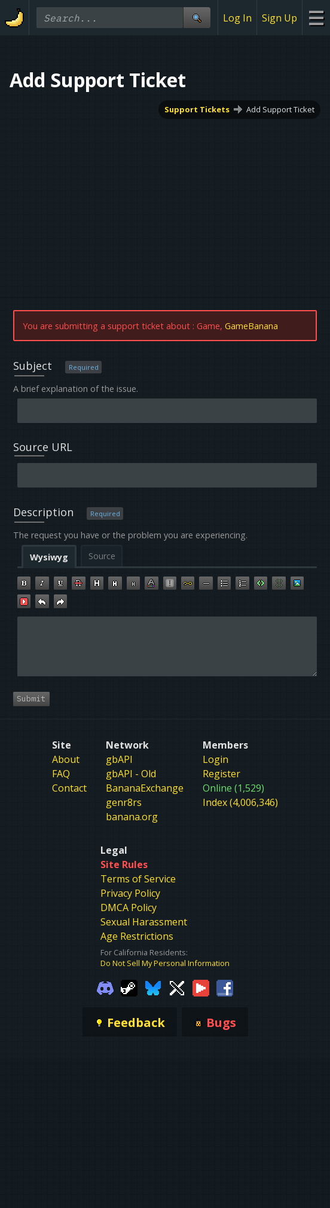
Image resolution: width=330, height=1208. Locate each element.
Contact (69, 788)
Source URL (42, 447)
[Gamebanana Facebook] (224, 987)
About (66, 759)
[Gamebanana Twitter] (177, 987)
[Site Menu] (316, 17)
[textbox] (167, 646)
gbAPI (119, 759)
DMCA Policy (128, 907)
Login (215, 759)
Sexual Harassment (143, 921)
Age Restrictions (136, 936)
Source (101, 556)
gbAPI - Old (131, 773)
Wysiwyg (49, 557)
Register (221, 773)
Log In (237, 17)
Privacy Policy (130, 893)
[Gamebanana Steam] (129, 987)
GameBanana (251, 326)
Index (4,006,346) (240, 802)
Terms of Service (138, 878)
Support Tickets (197, 109)
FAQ (61, 773)
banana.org (132, 816)
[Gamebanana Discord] (105, 987)
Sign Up (279, 17)
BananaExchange (145, 788)
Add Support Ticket (280, 109)
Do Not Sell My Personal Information (165, 963)
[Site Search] (196, 17)
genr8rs (124, 802)
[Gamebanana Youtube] (200, 987)
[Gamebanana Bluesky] (153, 987)
